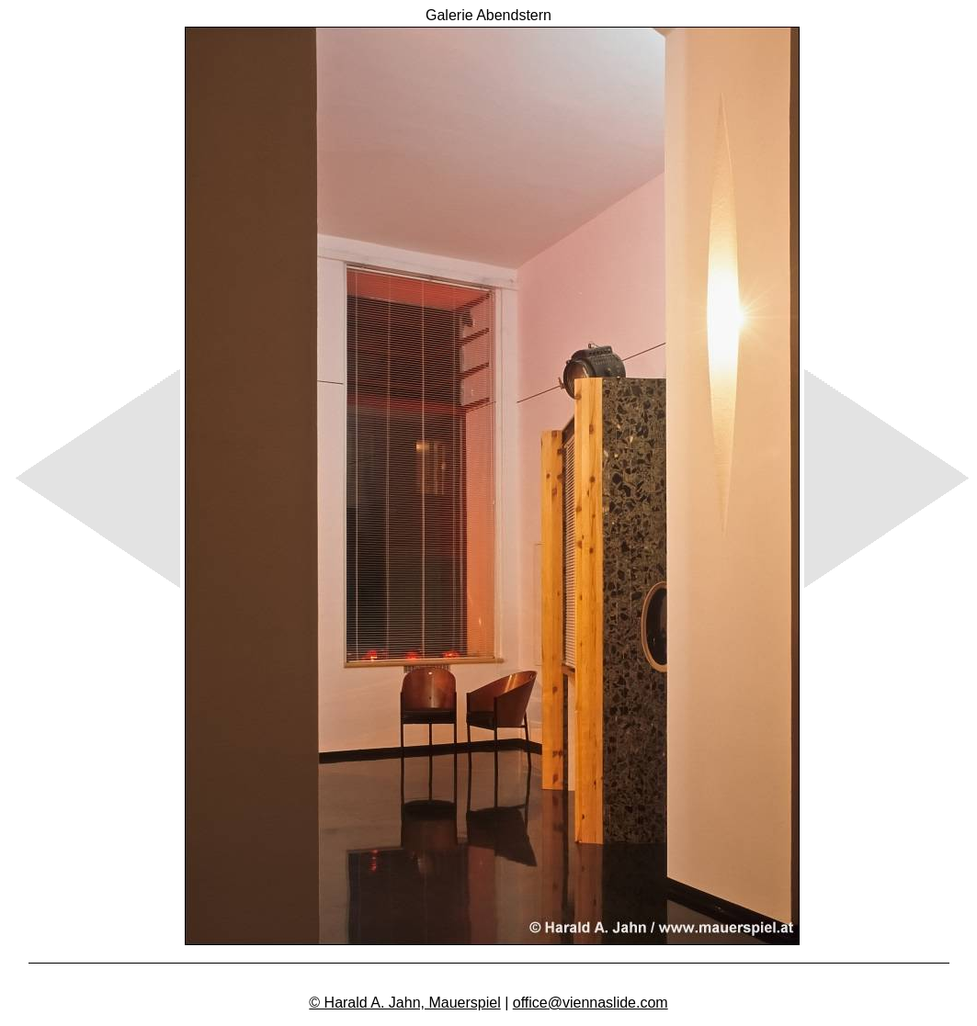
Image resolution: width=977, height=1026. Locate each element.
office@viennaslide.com (590, 1002)
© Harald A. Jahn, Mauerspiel (404, 1002)
